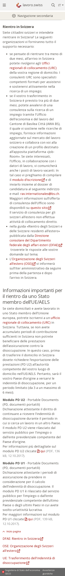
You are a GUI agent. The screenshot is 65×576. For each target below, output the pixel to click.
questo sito (39, 208)
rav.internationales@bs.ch (39, 194)
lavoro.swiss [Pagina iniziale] (33, 5)
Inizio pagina (13, 531)
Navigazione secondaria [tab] (35, 16)
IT (59, 5)
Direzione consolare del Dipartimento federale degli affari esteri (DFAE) (34, 240)
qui (28, 521)
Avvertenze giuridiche (48, 572)
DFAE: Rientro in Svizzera (21, 538)
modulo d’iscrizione (26, 180)
